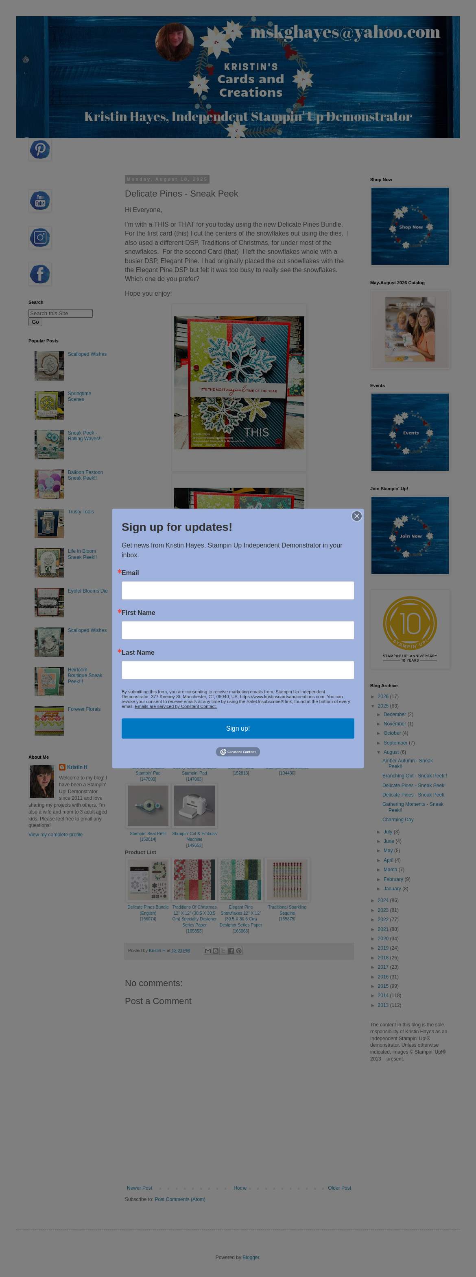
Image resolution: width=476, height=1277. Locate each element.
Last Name (138, 652)
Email (130, 573)
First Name (138, 613)
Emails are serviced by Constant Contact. (176, 706)
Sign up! (238, 728)
